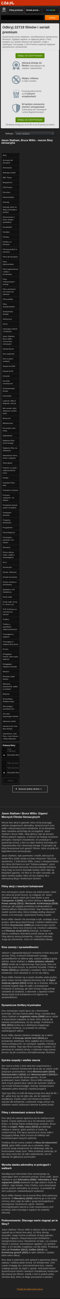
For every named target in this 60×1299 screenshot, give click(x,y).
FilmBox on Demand (7, 243)
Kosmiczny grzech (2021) (15, 1252)
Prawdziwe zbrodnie (7, 514)
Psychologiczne (9, 532)
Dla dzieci (6, 192)
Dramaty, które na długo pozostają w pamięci (10, 209)
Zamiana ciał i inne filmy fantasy (10, 727)
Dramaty (6, 202)
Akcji (4, 155)
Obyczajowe (7, 463)
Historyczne (7, 319)
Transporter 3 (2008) (12, 900)
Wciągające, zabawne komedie (10, 665)
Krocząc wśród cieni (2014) (29, 1038)
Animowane (7, 168)
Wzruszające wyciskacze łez (8, 707)
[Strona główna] (8, 3)
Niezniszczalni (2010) (44, 1071)
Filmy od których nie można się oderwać (9, 291)
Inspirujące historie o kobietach (10, 330)
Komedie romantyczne (8, 382)
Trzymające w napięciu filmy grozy (10, 643)
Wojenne (6, 694)
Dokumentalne (8, 197)
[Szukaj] (22, 17)
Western (6, 672)
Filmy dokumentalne (8, 263)
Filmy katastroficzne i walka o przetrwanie (10, 271)
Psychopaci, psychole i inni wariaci (8, 539)
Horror (5, 324)
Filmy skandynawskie (9, 305)
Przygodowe (7, 527)
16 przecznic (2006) (20, 925)
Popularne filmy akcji (9, 484)
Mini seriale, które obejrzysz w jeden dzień (10, 410)
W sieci (5, 649)
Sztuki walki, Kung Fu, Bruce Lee (10, 603)
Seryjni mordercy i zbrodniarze (10, 583)
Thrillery (6, 619)
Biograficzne (7, 182)
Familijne (6, 232)
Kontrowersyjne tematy (9, 389)
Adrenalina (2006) (27, 1179)
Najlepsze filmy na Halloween (10, 449)
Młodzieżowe (8, 423)
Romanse (6, 547)
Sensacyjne (7, 567)
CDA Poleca (7, 187)
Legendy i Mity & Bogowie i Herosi (9, 402)
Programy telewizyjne (7, 521)
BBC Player (7, 177)
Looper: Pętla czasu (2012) (24, 1126)
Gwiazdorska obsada (8, 313)
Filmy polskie (8, 299)
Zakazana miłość (9, 721)
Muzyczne (7, 418)
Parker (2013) (9, 970)
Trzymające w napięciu (8, 635)
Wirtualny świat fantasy (9, 678)
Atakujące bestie (9, 173)
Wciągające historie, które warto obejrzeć (10, 656)
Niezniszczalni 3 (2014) (43, 1074)
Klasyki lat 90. (8, 371)
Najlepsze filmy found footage (9, 442)
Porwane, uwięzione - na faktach (8, 497)
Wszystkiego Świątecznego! (8, 700)
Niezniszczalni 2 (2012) (14, 1074)
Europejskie (7, 227)
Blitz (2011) (7, 1025)
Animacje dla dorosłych (8, 161)
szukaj (52, 17)
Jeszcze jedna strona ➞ (28, 789)
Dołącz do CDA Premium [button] (30, 55)
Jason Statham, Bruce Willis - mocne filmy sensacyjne (9, 340)
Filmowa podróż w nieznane (10, 250)
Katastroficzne (8, 349)
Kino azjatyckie (8, 354)
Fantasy (6, 237)
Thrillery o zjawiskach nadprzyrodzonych (10, 626)
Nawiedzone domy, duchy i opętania (10, 456)
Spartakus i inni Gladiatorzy (9, 591)
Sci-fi (5, 562)
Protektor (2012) (19, 1249)
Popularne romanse (10, 490)
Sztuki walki (7, 597)
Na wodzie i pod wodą (9, 429)
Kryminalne (7, 396)
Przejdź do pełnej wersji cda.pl (30, 1289)
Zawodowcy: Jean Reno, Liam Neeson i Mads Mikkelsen (10, 736)
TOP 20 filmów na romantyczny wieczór (10, 611)
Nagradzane (7, 436)
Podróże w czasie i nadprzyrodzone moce (10, 470)
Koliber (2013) (36, 1249)
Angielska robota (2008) (32, 1016)
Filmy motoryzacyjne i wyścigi (9, 281)
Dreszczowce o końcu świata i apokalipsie (9, 219)
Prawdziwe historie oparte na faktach (10, 506)
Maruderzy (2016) (23, 1198)
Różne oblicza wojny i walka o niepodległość (9, 554)
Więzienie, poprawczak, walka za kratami (10, 686)
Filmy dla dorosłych (10, 257)
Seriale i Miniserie (10, 572)
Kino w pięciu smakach (8, 360)
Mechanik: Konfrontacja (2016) (41, 903)
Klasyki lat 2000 (9, 366)
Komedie (6, 376)
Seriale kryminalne (10, 577)
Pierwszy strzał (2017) (17, 930)
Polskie (5, 478)
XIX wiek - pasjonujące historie (10, 715)
